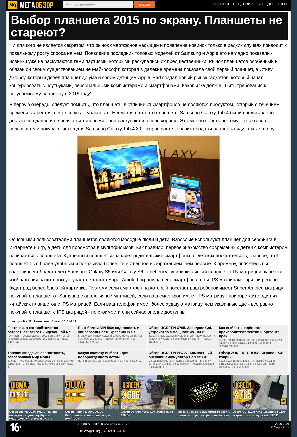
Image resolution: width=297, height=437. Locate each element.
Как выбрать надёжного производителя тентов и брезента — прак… (251, 332)
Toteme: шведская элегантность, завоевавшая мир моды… (36, 355)
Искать (144, 4)
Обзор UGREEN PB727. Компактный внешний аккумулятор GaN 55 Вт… (180, 355)
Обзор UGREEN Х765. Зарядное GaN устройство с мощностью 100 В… (180, 330)
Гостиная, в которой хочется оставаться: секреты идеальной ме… (41, 330)
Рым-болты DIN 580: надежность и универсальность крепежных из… (108, 330)
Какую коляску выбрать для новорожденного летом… (103, 355)
